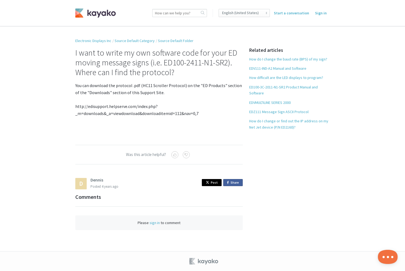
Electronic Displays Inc (93, 40)
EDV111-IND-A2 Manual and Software (277, 68)
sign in (155, 222)
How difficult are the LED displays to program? (286, 77)
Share (234, 182)
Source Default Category (135, 40)
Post (212, 182)
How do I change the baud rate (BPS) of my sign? (288, 59)
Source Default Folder (175, 40)
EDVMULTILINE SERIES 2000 (270, 102)
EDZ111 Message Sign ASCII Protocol (279, 111)
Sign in (321, 13)
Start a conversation (291, 13)
